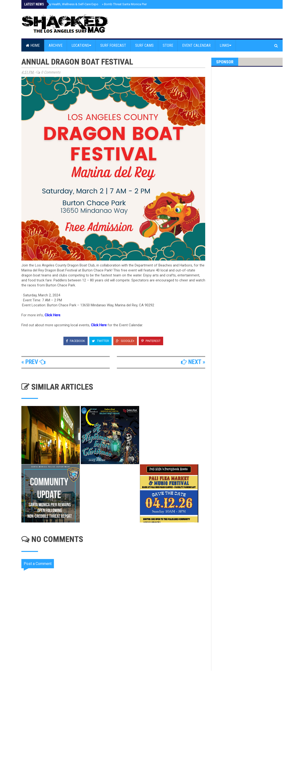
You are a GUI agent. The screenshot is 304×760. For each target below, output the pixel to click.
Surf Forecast (113, 45)
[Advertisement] (116, 711)
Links (225, 45)
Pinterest (151, 341)
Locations (81, 45)
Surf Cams (144, 45)
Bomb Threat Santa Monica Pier (124, 4)
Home (33, 45)
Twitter (100, 341)
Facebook (75, 341)
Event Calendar (196, 45)
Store (168, 45)
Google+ (125, 341)
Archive (55, 45)
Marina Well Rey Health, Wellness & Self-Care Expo (62, 4)
